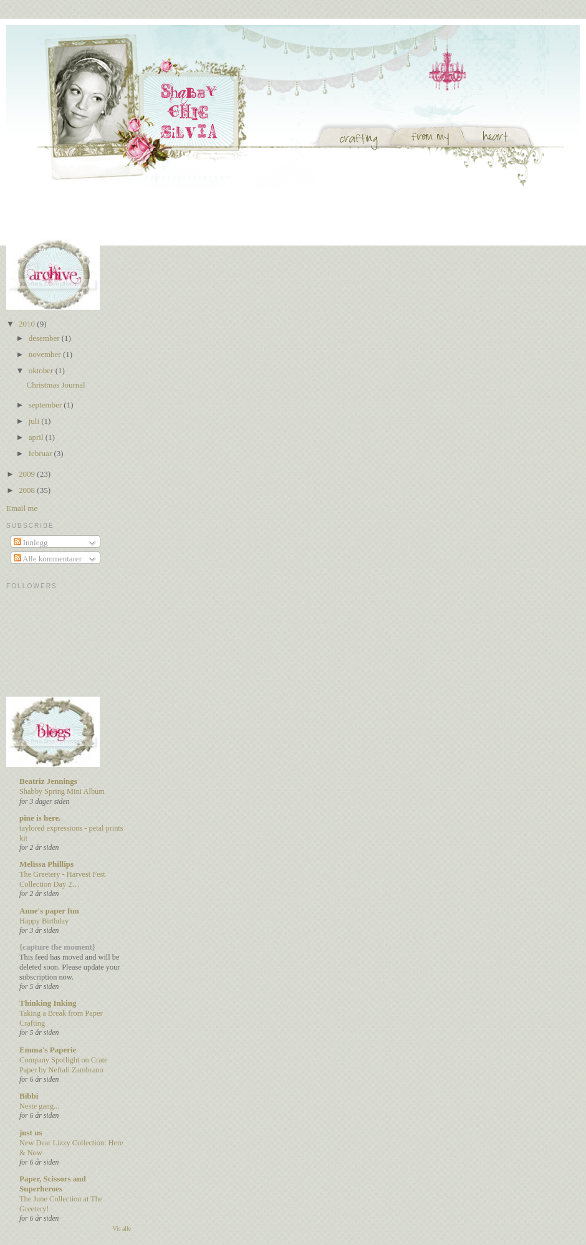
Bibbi (28, 1095)
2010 (28, 323)
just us (30, 1132)
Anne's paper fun (49, 910)
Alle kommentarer (48, 558)
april (37, 437)
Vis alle (122, 1228)
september (46, 404)
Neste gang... (39, 1106)
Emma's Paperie (47, 1049)
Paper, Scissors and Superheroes (52, 1183)
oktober (42, 370)
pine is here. (40, 818)
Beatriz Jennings (48, 781)
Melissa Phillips (46, 864)
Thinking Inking (47, 1003)
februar (41, 453)
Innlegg (31, 542)
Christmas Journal (55, 384)
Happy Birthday (44, 921)
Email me (21, 508)
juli (35, 421)
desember (45, 338)
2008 (28, 490)
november (46, 354)
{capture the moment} (57, 947)
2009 (28, 474)
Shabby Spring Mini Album (62, 791)
